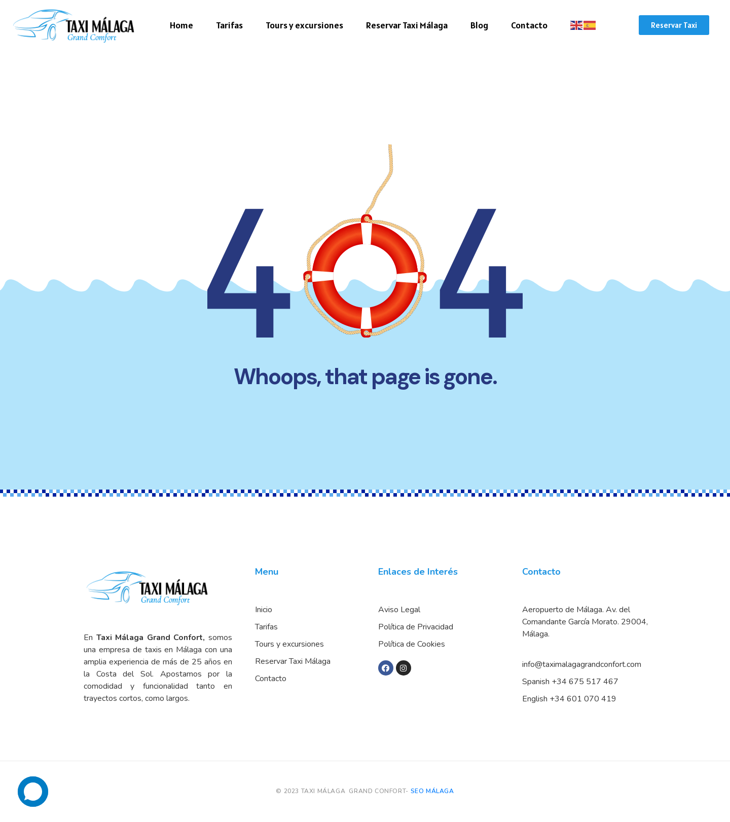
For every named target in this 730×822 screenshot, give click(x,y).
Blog (479, 25)
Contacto (529, 25)
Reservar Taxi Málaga (407, 25)
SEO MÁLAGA (432, 791)
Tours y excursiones (304, 25)
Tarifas (229, 25)
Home (181, 25)
